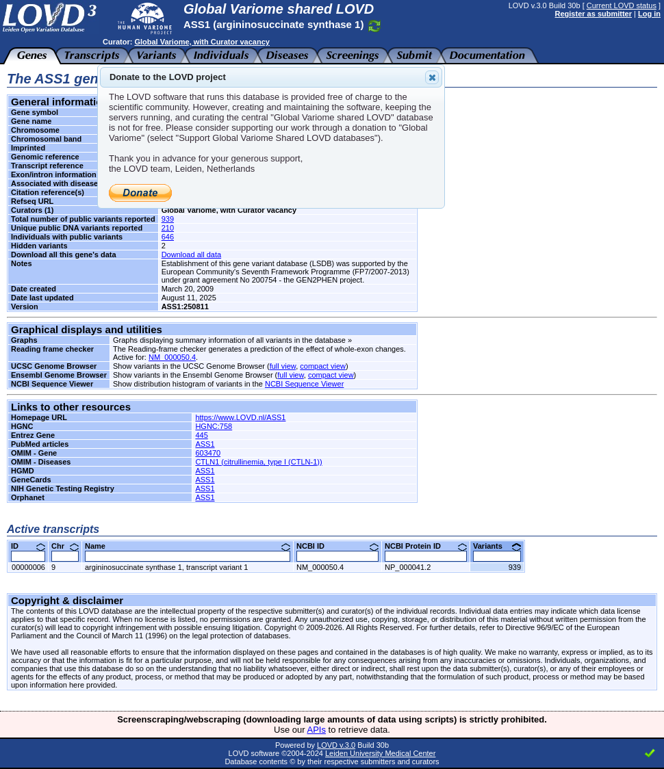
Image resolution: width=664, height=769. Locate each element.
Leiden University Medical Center (380, 753)
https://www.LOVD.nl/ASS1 (240, 417)
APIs (316, 730)
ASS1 (204, 444)
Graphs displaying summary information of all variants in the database (229, 340)
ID (28, 546)
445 (201, 435)
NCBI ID (337, 546)
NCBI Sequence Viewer (304, 384)
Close (431, 77)
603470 (207, 453)
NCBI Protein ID (426, 546)
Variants (497, 546)
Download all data (191, 254)
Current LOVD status (621, 5)
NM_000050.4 (172, 357)
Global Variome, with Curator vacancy (201, 42)
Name (187, 546)
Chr (65, 546)
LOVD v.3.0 (336, 745)
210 (168, 228)
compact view (323, 366)
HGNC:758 (213, 426)
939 (168, 219)
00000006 (28, 567)
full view (283, 366)
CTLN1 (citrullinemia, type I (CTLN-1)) (258, 462)
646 (168, 237)
